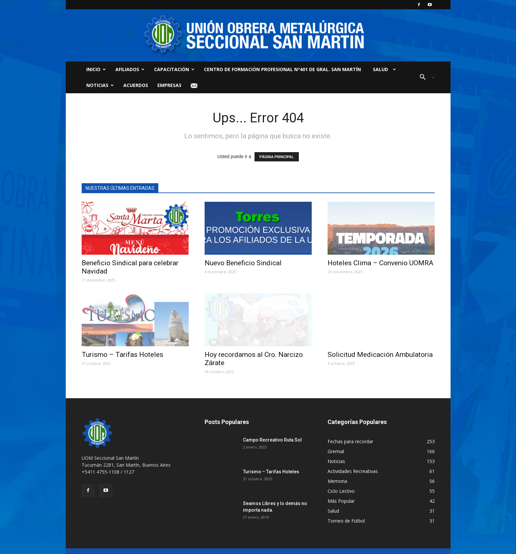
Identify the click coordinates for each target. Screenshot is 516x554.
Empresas (169, 85)
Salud (383, 69)
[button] (425, 77)
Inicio (96, 69)
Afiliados (129, 69)
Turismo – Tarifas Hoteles (122, 355)
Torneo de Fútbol (346, 521)
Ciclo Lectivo (341, 491)
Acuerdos (135, 85)
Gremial (336, 451)
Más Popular (341, 501)
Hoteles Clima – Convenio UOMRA (380, 263)
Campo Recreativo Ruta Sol (272, 440)
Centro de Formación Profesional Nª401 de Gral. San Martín (282, 69)
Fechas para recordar (350, 441)
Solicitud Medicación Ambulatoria (380, 355)
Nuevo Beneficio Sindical (243, 263)
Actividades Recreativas (353, 471)
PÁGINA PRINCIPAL (276, 157)
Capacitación (174, 69)
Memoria (337, 481)
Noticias (100, 85)
